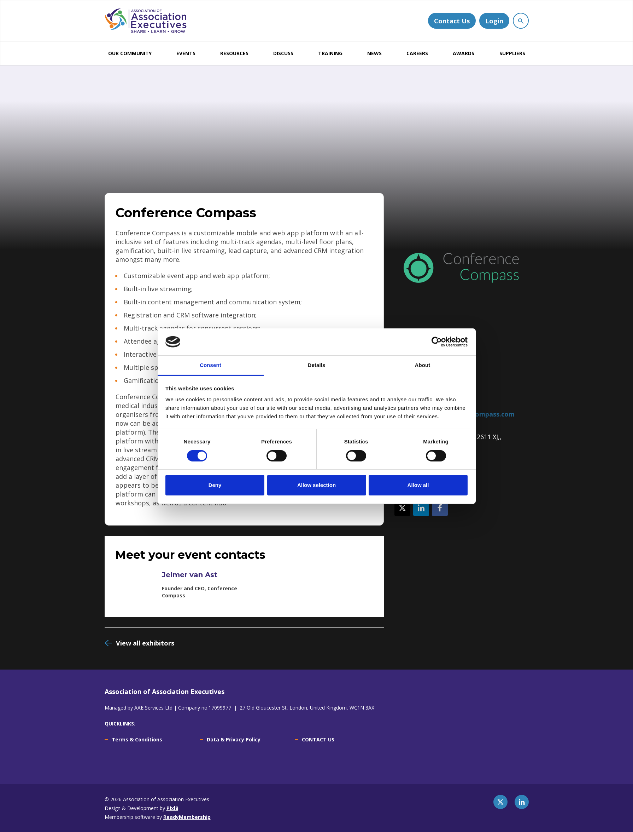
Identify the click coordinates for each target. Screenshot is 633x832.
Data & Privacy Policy (233, 739)
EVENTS (185, 53)
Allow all (418, 485)
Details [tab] (317, 365)
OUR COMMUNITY (130, 53)
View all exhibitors (145, 643)
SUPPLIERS (512, 53)
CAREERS (417, 53)
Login (494, 21)
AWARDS (463, 53)
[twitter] (500, 802)
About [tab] (422, 365)
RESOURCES (234, 53)
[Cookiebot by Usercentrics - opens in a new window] (437, 342)
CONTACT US (318, 739)
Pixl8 (172, 808)
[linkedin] (522, 802)
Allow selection (316, 485)
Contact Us (452, 21)
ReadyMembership (187, 817)
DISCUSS (283, 53)
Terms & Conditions (137, 739)
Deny (215, 485)
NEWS (374, 53)
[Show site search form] (521, 21)
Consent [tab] (210, 365)
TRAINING (330, 53)
